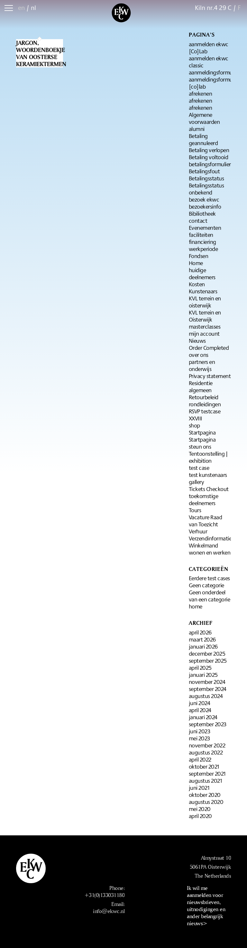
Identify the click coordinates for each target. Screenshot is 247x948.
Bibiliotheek (202, 213)
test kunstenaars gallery (208, 478)
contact (198, 220)
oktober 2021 (204, 766)
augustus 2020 (206, 801)
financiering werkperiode (203, 245)
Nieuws (197, 340)
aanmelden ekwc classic (208, 61)
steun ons (200, 446)
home (195, 606)
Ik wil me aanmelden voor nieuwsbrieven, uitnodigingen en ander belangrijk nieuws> (206, 905)
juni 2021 (199, 787)
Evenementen (205, 227)
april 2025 (200, 667)
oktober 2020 (205, 794)
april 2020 (200, 816)
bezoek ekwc (204, 199)
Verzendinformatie (210, 538)
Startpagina (202, 432)
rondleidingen (205, 404)
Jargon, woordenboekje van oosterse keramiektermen (41, 53)
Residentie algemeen (201, 386)
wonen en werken (210, 552)
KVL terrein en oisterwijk (205, 301)
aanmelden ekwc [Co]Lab (208, 47)
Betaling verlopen (209, 150)
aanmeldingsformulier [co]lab (214, 82)
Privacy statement (210, 376)
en (21, 7)
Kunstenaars (203, 291)
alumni (197, 129)
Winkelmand (203, 545)
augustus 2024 (206, 696)
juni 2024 (199, 703)
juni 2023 (199, 731)
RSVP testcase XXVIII (205, 414)
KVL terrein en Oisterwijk (205, 315)
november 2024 (207, 681)
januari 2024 (203, 717)
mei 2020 (200, 809)
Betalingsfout (204, 171)
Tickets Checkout (209, 489)
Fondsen (198, 256)
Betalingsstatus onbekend (206, 188)
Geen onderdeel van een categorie (209, 595)
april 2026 (200, 632)
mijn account (204, 333)
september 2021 (207, 773)
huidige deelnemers (202, 273)
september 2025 (208, 660)
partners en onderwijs (202, 365)
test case (199, 467)
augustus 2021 (205, 780)
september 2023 (207, 724)
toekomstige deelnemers (203, 499)
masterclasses (205, 326)
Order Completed (209, 347)
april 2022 (200, 759)
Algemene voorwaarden (204, 118)
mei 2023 (199, 738)
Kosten (197, 284)
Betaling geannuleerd (203, 139)
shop (194, 425)
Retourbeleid (203, 397)
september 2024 (207, 689)
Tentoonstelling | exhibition (208, 457)
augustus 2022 (206, 752)
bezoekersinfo (205, 206)
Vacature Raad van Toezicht (205, 520)
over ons (198, 354)
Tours (195, 510)
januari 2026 (203, 646)
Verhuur (198, 531)
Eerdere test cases (209, 578)
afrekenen (200, 93)
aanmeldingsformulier (214, 72)
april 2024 (200, 710)
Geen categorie (206, 585)
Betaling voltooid (208, 157)
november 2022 (207, 745)
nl (33, 7)
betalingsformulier (210, 164)
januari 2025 (203, 674)
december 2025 (207, 653)
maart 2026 (202, 639)
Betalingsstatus (206, 178)
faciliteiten (201, 234)
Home (196, 263)
